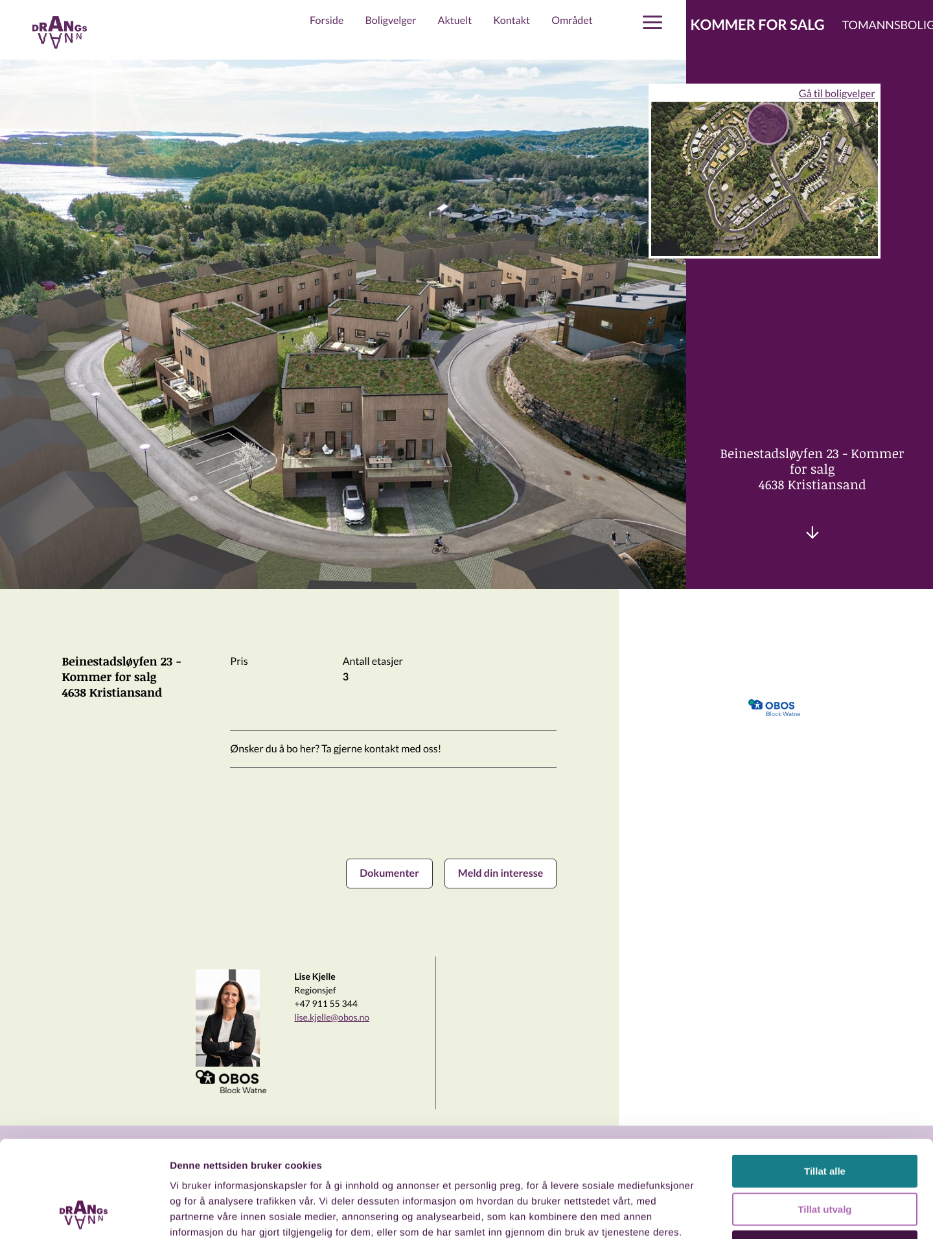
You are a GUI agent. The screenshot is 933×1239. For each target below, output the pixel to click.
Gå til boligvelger (837, 93)
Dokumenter (389, 873)
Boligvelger (390, 20)
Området (571, 20)
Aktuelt (455, 20)
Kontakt (511, 20)
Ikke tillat (825, 1156)
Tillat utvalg (824, 1118)
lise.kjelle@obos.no (331, 1017)
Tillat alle (825, 1080)
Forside (326, 20)
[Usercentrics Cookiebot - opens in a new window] (84, 1213)
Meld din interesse (500, 873)
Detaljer (690, 1213)
